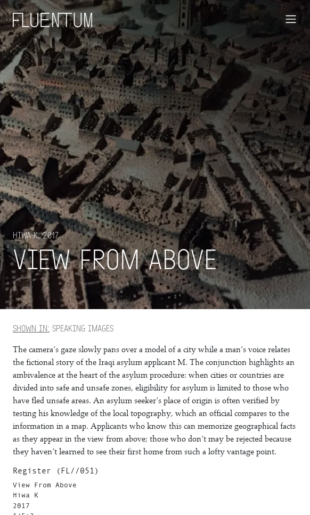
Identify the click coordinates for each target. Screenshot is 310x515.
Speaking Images (63, 328)
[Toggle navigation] (290, 19)
